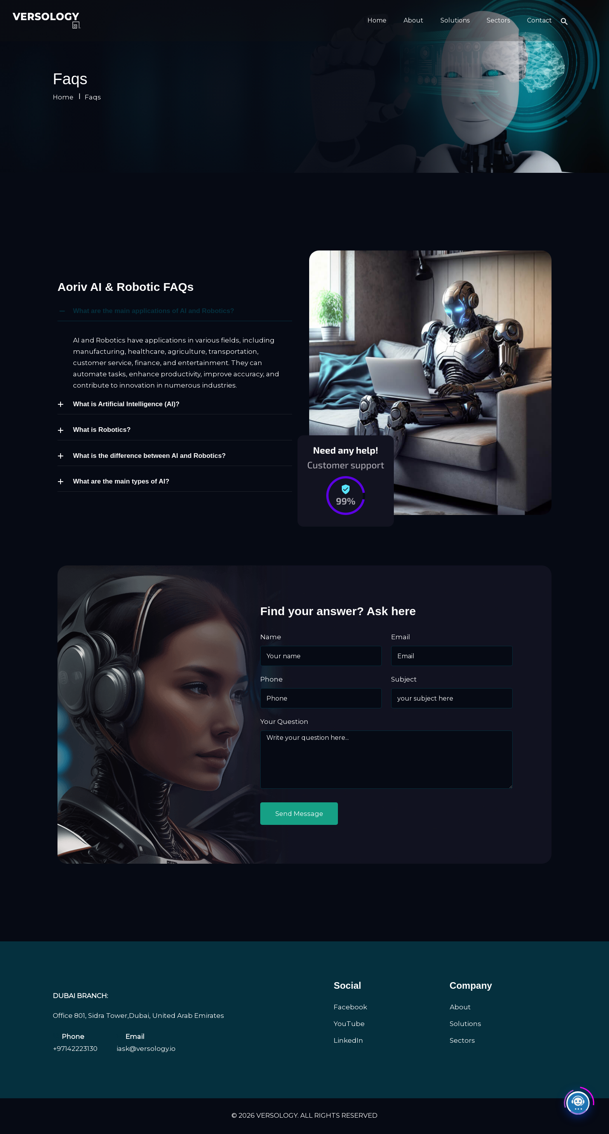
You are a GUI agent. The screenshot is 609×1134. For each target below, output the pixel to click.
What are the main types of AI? (121, 481)
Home (376, 20)
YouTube (349, 1024)
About (413, 20)
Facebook (350, 1008)
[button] (564, 20)
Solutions (455, 20)
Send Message (301, 814)
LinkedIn (348, 1041)
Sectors (498, 20)
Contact (539, 20)
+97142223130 (75, 1050)
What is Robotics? (101, 429)
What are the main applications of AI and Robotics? (153, 311)
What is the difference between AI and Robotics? (149, 455)
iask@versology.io (146, 1050)
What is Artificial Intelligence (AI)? (126, 404)
